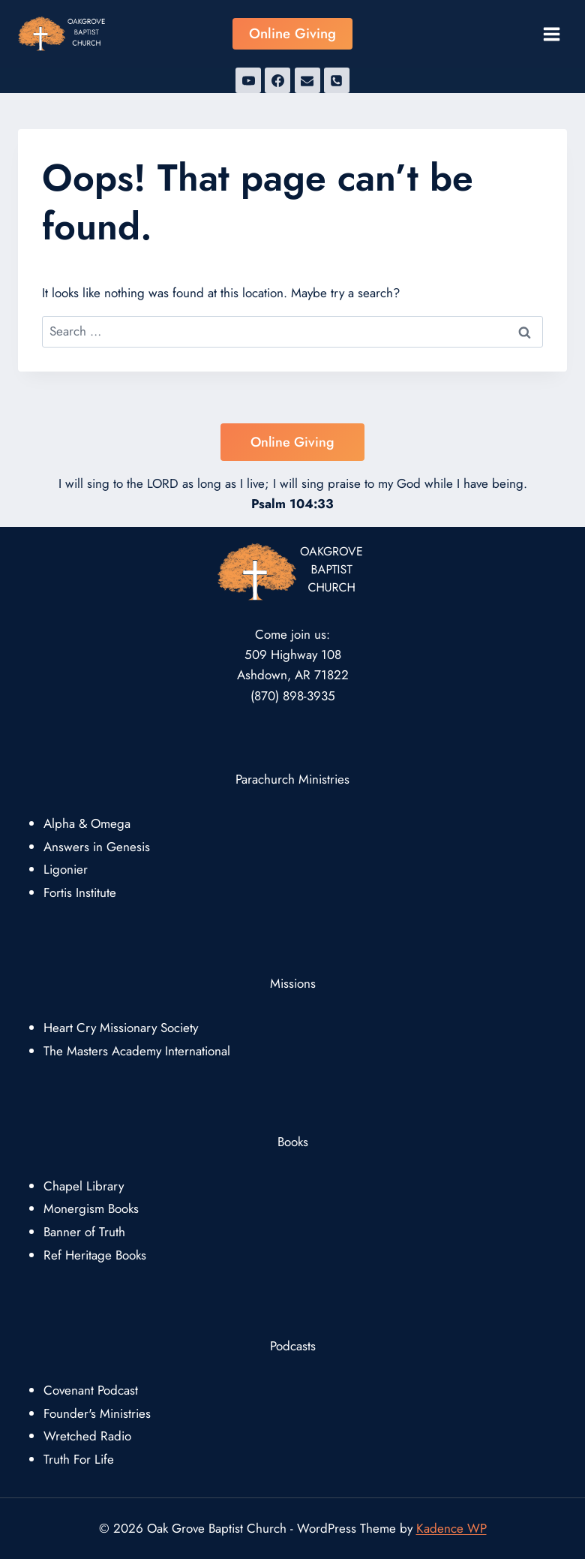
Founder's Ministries (97, 1413)
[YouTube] (248, 80)
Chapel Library (84, 1186)
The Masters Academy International (137, 1051)
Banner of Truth (84, 1232)
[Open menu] (551, 33)
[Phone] (337, 80)
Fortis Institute (80, 892)
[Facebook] (277, 80)
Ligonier (66, 869)
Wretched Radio (87, 1436)
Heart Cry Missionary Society (121, 1028)
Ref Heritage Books (95, 1255)
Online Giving (292, 33)
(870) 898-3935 (292, 696)
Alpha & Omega (87, 823)
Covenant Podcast (91, 1390)
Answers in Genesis (97, 847)
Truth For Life (79, 1459)
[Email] (307, 80)
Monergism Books (91, 1208)
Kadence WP (451, 1528)
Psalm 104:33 (292, 504)
